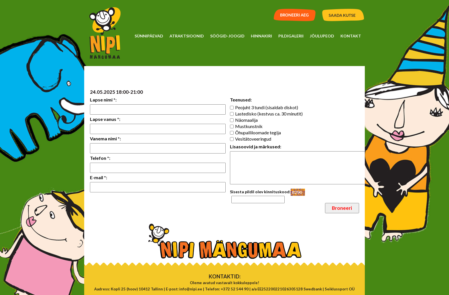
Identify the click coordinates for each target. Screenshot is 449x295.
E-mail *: (98, 177)
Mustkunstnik (249, 126)
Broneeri (342, 208)
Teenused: (241, 99)
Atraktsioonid (187, 35)
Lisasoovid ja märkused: (255, 146)
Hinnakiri (261, 35)
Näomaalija (246, 120)
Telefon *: (100, 158)
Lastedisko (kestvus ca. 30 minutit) (269, 113)
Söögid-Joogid (227, 35)
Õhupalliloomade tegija (258, 132)
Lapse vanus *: (105, 119)
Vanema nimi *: (105, 138)
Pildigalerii (291, 35)
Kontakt (350, 35)
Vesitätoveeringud (253, 138)
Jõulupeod (322, 35)
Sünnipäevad (149, 35)
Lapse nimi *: (103, 99)
